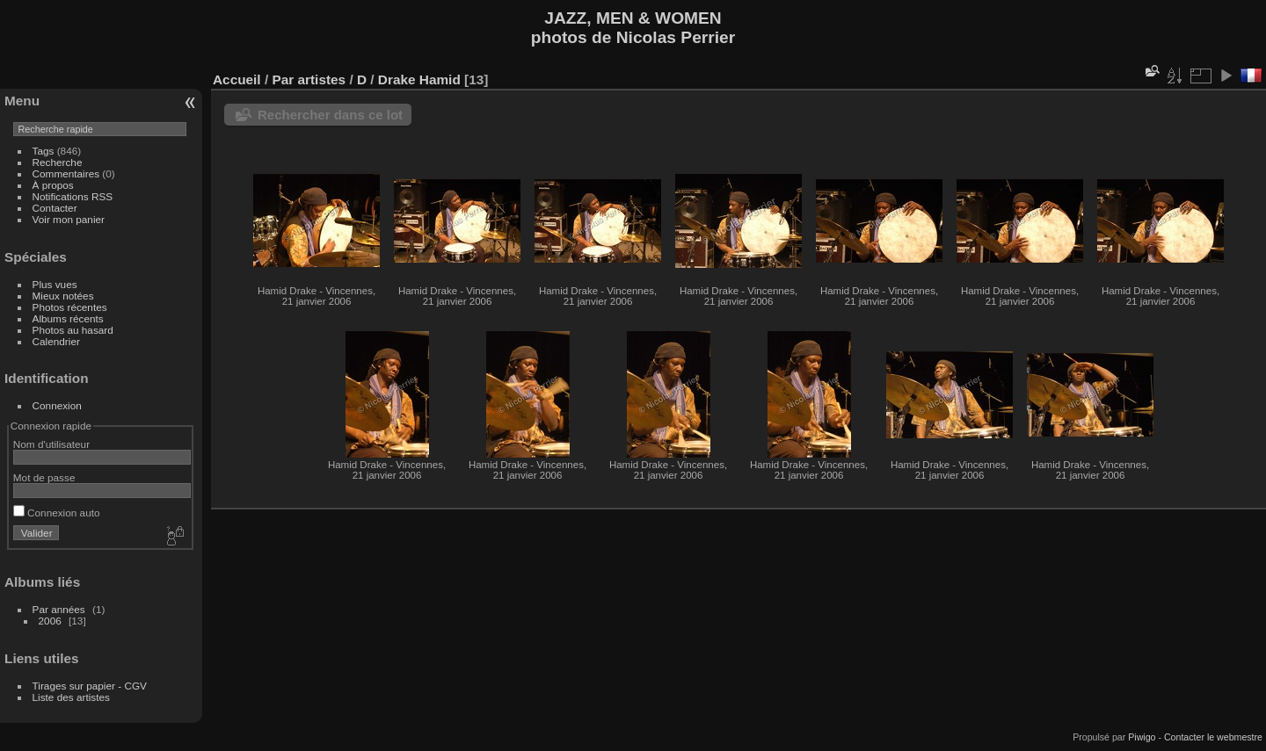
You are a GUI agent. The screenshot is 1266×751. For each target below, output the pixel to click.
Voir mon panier (69, 219)
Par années (59, 609)
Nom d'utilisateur (51, 444)
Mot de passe (44, 477)
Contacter (55, 207)
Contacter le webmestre (1213, 737)
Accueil (237, 79)
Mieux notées (63, 295)
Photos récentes (70, 307)
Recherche (58, 162)
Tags (44, 150)
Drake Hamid (419, 79)
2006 (50, 620)
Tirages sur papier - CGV (90, 685)
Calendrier (56, 341)
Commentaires (66, 173)
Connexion (57, 405)
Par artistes (309, 79)
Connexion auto (56, 512)
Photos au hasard (73, 330)
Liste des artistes (71, 697)
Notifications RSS (73, 196)
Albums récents (68, 318)
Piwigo (1141, 737)
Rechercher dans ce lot (330, 114)
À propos (53, 185)
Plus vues (55, 284)
